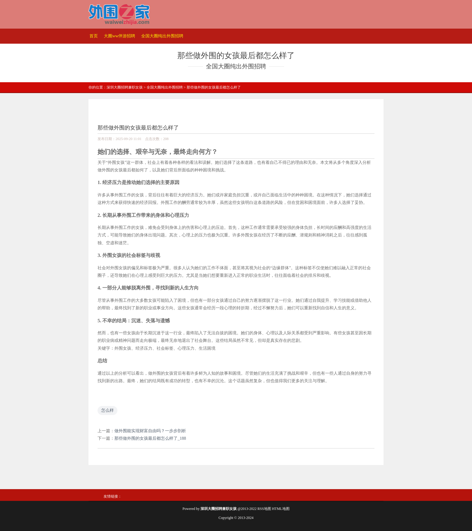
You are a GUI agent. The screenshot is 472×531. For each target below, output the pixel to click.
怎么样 (107, 410)
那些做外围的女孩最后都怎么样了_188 (150, 438)
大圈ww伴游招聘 (119, 36)
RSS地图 (264, 509)
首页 (93, 36)
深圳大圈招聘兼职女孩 (125, 87)
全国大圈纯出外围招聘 (162, 36)
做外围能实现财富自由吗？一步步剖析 (150, 431)
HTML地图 (281, 509)
